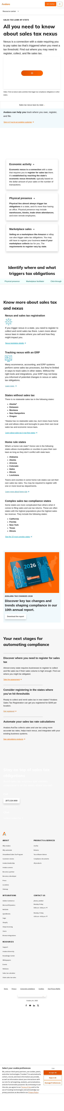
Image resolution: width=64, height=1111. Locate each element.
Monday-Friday (38, 904)
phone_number (39, 901)
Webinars (6, 969)
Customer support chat (12, 818)
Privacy (14, 989)
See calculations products (13, 739)
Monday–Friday (39, 913)
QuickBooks (6, 914)
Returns (36, 850)
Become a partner (8, 872)
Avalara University (8, 951)
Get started (50, 4)
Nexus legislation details (14, 343)
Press (4, 880)
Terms (6, 989)
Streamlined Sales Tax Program (13, 854)
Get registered (8, 711)
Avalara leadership (9, 863)
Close (53, 1068)
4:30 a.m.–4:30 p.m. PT (41, 916)
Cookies (41, 989)
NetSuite (5, 909)
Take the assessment (11, 679)
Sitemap (5, 889)
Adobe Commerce (8, 901)
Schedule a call (9, 807)
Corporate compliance (27, 989)
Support (5, 947)
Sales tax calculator (9, 973)
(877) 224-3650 (11, 801)
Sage (4, 918)
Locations (6, 885)
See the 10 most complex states (17, 537)
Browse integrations (9, 935)
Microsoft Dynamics (9, 905)
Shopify (5, 922)
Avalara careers (8, 867)
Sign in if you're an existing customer (18, 122)
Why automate (7, 850)
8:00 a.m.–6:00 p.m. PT (41, 908)
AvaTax (36, 846)
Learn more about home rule (16, 492)
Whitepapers (7, 960)
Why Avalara (6, 846)
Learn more (10, 386)
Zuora (4, 931)
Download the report (15, 616)
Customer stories (8, 859)
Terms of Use (26, 1087)
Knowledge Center (9, 956)
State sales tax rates (9, 977)
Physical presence (12, 281)
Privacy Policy (33, 1092)
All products (38, 863)
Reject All (52, 1078)
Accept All (53, 1073)
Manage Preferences (53, 1083)
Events (5, 964)
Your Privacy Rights (54, 989)
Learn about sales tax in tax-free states (20, 433)
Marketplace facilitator (35, 281)
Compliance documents (41, 859)
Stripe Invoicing (8, 927)
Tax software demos (40, 854)
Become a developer (9, 876)
